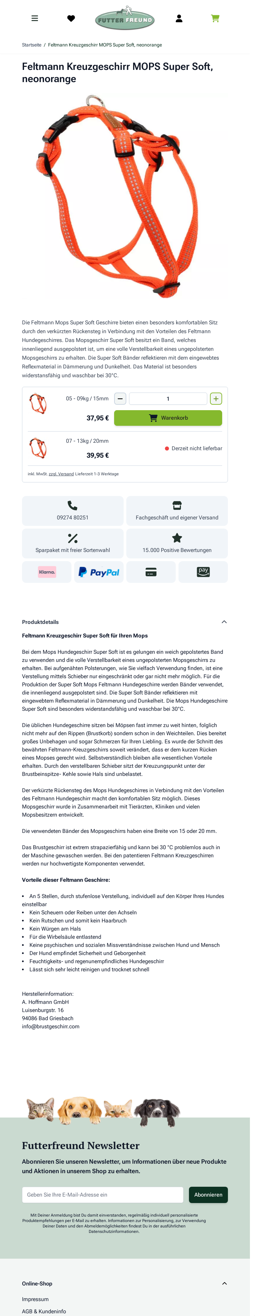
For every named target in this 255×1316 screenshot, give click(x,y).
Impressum (35, 1299)
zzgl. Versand (61, 474)
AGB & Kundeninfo (44, 1311)
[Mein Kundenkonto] (179, 18)
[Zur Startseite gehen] (124, 18)
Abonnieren (208, 1194)
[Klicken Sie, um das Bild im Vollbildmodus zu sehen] (125, 196)
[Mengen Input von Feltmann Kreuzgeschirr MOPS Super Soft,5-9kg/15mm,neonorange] (168, 399)
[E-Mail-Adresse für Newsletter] (103, 1195)
